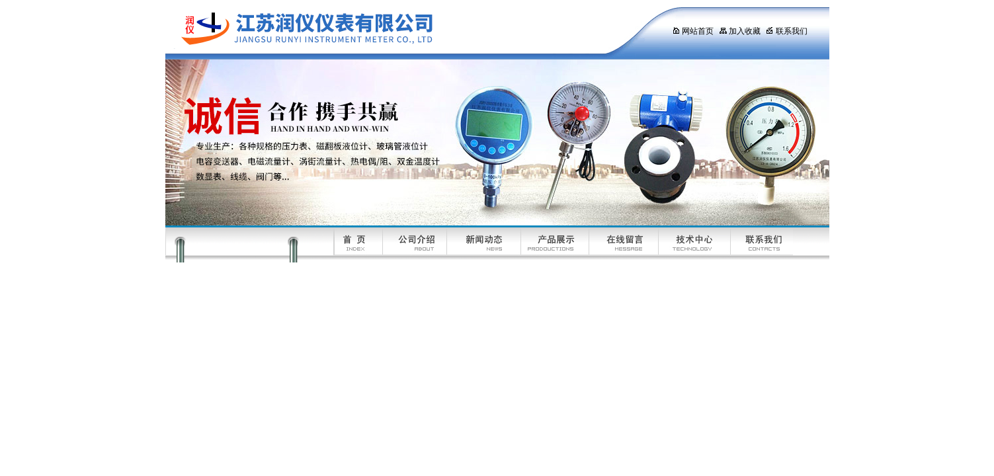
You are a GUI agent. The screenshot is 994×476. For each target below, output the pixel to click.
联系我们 (787, 31)
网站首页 (693, 31)
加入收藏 (740, 31)
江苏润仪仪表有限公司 (406, 30)
